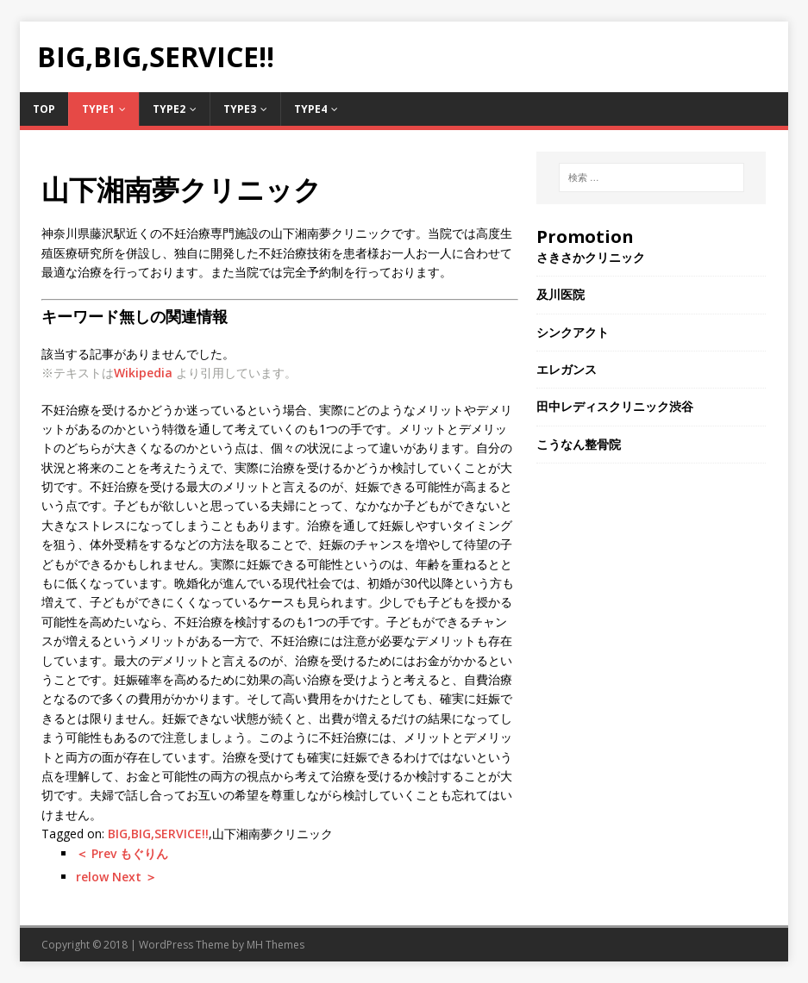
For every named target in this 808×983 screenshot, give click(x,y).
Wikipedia (143, 372)
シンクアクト (572, 332)
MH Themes (275, 944)
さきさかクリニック (590, 257)
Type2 (169, 109)
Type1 (98, 109)
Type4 (310, 109)
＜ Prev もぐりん (122, 853)
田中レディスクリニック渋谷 (614, 406)
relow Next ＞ (116, 876)
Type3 (239, 109)
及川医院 (560, 294)
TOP (44, 109)
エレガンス (566, 369)
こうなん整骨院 (578, 444)
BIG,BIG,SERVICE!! (158, 833)
